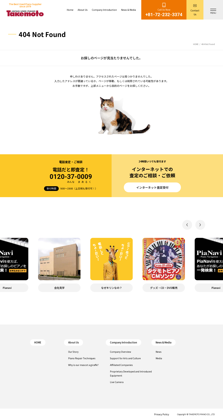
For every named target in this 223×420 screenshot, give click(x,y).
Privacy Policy (161, 414)
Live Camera (116, 382)
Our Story (73, 351)
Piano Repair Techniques (81, 358)
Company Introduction (123, 342)
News (158, 351)
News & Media (163, 342)
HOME (37, 342)
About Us (73, 342)
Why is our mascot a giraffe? (83, 365)
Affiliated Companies (121, 365)
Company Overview (120, 351)
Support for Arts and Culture (125, 358)
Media (159, 358)
